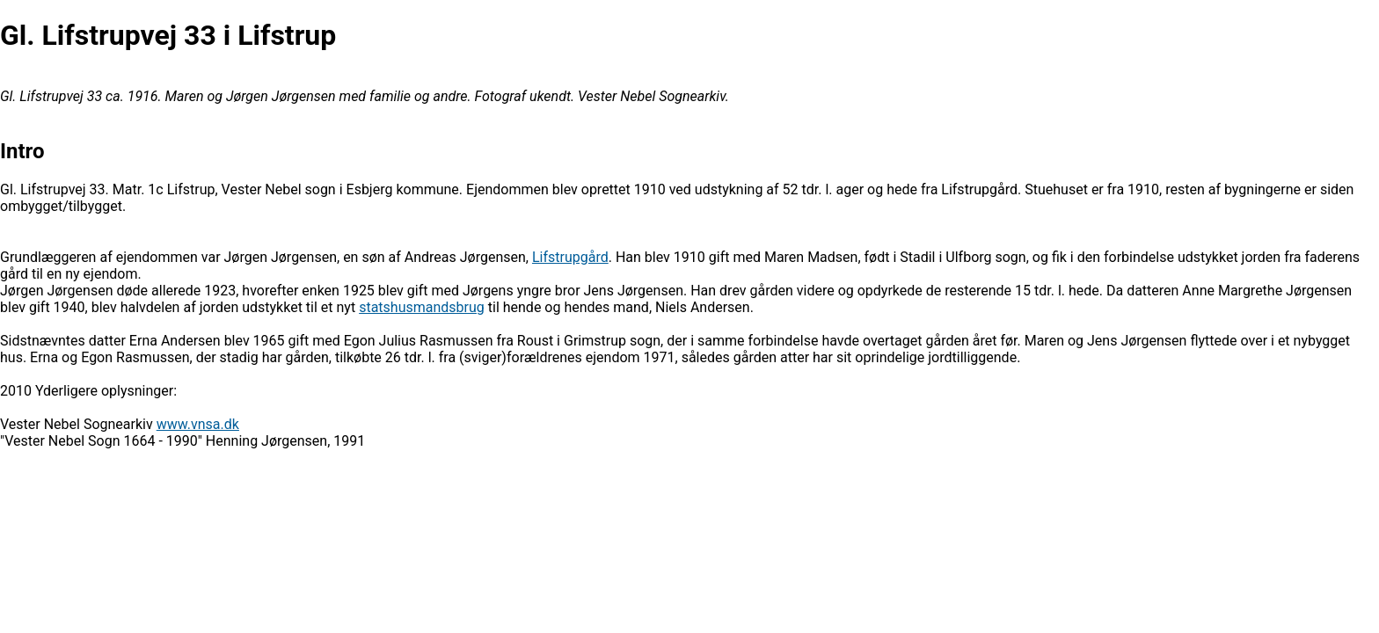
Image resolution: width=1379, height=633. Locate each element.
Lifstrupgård (570, 257)
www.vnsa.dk (198, 424)
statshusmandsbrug (422, 307)
